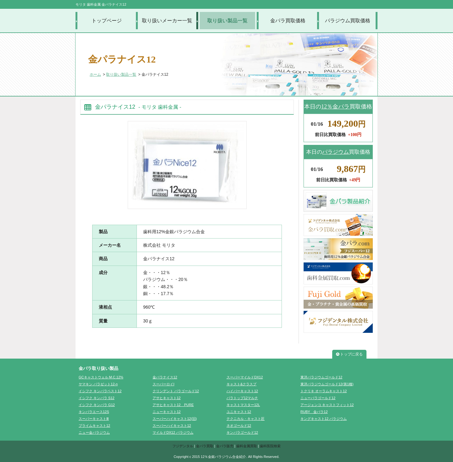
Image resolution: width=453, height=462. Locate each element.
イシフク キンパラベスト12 (100, 391)
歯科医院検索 (270, 446)
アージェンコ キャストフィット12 (327, 405)
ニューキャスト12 (167, 412)
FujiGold (338, 298)
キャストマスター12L (243, 405)
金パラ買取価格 (287, 20)
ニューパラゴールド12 (317, 398)
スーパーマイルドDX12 (244, 377)
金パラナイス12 (165, 377)
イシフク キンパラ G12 (97, 405)
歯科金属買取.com (338, 273)
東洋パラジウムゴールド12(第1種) (327, 384)
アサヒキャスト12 (167, 398)
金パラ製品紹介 (338, 201)
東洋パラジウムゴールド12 (321, 377)
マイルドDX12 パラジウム (173, 432)
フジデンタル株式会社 (338, 322)
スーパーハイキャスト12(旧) (175, 419)
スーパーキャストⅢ (94, 419)
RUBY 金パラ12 (314, 412)
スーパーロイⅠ (163, 384)
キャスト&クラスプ (241, 384)
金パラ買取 (204, 446)
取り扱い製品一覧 (227, 20)
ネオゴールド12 (238, 425)
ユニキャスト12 (238, 412)
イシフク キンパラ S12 (97, 398)
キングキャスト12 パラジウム (323, 419)
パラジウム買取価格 (347, 20)
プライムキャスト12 (94, 425)
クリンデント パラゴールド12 (176, 391)
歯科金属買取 (246, 446)
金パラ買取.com (338, 225)
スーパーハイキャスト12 (172, 425)
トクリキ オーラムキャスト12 (323, 391)
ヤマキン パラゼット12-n (98, 384)
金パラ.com (338, 249)
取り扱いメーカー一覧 (167, 20)
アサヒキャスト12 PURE (173, 405)
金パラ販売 (224, 446)
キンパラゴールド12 (242, 432)
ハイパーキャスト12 (242, 391)
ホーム (95, 74)
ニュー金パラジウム (94, 432)
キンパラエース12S (94, 412)
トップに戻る (349, 354)
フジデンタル (182, 446)
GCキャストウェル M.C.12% (101, 377)
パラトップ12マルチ (242, 398)
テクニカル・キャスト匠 (245, 419)
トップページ (107, 20)
